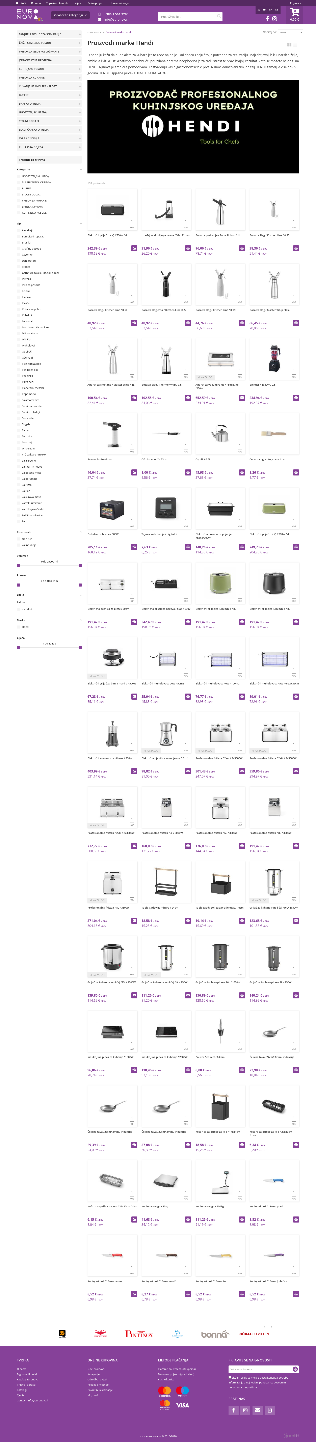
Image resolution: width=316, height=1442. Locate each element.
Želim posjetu (96, 3)
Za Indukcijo (29, 545)
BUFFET (23, 95)
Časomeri (27, 254)
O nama (36, 3)
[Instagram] (274, 18)
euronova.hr (94, 32)
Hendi (25, 627)
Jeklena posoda (31, 285)
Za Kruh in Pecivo (32, 466)
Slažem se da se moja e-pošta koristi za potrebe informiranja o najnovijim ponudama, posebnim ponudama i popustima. (258, 1382)
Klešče (25, 303)
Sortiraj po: (270, 32)
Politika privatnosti (98, 1384)
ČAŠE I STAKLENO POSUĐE (35, 43)
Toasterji (27, 442)
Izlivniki (26, 279)
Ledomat (27, 321)
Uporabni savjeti (120, 3)
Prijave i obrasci (26, 1384)
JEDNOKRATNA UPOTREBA (35, 60)
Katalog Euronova (27, 1379)
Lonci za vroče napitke (35, 327)
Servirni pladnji (31, 412)
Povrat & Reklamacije (100, 1390)
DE (277, 9)
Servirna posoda (32, 406)
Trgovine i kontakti (58, 3)
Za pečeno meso (32, 472)
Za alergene (29, 460)
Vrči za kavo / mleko (34, 454)
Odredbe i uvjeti (97, 1379)
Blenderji (27, 230)
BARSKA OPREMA (30, 103)
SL (259, 9)
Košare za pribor (32, 309)
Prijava (295, 3)
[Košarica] (294, 15)
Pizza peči (27, 382)
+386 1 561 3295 (116, 14)
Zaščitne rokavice (32, 515)
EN (270, 9)
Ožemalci (27, 357)
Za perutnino (29, 479)
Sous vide (27, 418)
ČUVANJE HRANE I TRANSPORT (38, 86)
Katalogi (22, 1390)
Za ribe (26, 491)
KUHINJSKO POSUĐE (31, 69)
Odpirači (27, 351)
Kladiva (26, 297)
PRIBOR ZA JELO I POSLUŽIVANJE (39, 51)
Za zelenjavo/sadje (33, 509)
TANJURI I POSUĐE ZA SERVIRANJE (40, 34)
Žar (24, 521)
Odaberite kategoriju (70, 15)
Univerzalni (28, 448)
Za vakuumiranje (32, 503)
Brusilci (26, 242)
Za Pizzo (27, 485)
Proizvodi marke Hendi (118, 32)
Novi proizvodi (96, 1369)
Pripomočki (29, 394)
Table (25, 430)
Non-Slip (27, 539)
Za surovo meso (31, 497)
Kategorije (93, 1374)
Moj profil (93, 1395)
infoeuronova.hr (117, 19)
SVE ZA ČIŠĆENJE (29, 138)
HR (264, 9)
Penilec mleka (30, 370)
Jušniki (26, 291)
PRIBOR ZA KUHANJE (32, 77)
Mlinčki (26, 339)
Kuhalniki (27, 315)
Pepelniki (27, 376)
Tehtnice (27, 436)
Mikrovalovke (30, 333)
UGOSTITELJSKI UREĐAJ (33, 112)
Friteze (26, 267)
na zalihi (27, 609)
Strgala (26, 424)
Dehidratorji (29, 260)
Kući (23, 3)
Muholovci (28, 345)
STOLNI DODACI (29, 121)
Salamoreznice (30, 400)
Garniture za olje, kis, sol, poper (40, 273)
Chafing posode (31, 248)
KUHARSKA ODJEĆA (31, 147)
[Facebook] (267, 18)
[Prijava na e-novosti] (295, 1369)
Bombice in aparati (33, 236)
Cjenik (20, 1395)
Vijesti (78, 3)
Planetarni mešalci (33, 388)
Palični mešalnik (31, 363)
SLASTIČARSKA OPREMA (34, 129)
